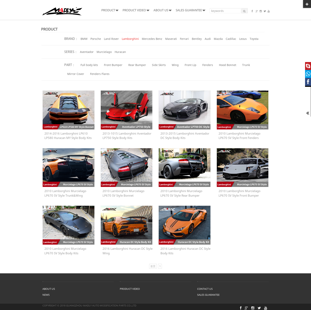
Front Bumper (113, 65)
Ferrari (184, 39)
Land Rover (111, 39)
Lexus (243, 39)
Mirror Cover (75, 74)
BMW (84, 39)
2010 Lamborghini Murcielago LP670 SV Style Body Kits (65, 251)
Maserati (171, 39)
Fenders (207, 65)
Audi (208, 39)
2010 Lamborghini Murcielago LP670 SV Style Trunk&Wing (65, 193)
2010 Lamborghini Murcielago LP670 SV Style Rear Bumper (181, 193)
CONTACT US (205, 289)
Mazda (218, 39)
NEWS (46, 295)
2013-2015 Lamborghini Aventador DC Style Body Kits (184, 135)
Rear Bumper (137, 65)
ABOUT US (163, 10)
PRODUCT (110, 10)
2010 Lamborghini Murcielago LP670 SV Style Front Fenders (239, 135)
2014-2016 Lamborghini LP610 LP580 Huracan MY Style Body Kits (68, 135)
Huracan (120, 52)
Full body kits (89, 65)
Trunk (246, 65)
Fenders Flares (99, 74)
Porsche (95, 39)
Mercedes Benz (152, 39)
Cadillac (231, 39)
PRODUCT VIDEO (136, 10)
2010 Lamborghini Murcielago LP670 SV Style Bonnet (123, 193)
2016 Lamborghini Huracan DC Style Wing (128, 251)
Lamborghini (130, 39)
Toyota (254, 39)
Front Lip (190, 65)
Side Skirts (159, 65)
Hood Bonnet (227, 65)
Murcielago (104, 52)
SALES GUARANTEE (190, 10)
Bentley (197, 39)
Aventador (87, 52)
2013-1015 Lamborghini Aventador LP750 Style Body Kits (127, 135)
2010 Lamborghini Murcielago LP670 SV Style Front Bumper (239, 193)
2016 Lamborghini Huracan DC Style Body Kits (185, 251)
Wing (175, 65)
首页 (153, 266)
